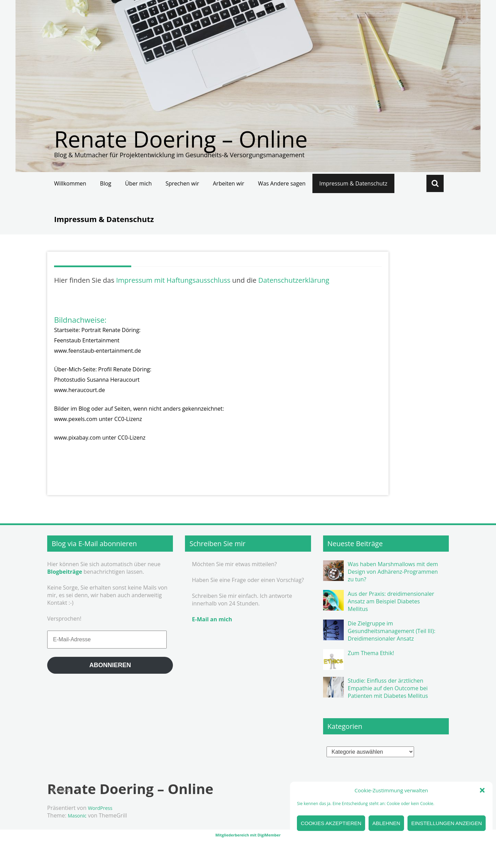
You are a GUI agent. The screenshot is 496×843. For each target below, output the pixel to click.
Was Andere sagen (282, 183)
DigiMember (269, 834)
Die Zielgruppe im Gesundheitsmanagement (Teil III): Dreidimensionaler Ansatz (391, 631)
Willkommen (70, 183)
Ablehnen (386, 823)
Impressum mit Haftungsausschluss (173, 280)
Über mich (138, 183)
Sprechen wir (182, 183)
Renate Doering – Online (181, 139)
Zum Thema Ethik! (371, 653)
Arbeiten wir (228, 183)
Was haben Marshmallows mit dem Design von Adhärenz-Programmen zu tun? (393, 571)
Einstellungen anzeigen (446, 823)
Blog (105, 183)
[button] (482, 790)
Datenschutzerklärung (293, 280)
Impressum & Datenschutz (353, 183)
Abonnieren (110, 665)
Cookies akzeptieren (331, 823)
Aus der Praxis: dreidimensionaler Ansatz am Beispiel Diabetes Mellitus (391, 601)
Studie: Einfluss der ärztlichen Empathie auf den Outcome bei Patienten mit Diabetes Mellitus (388, 688)
